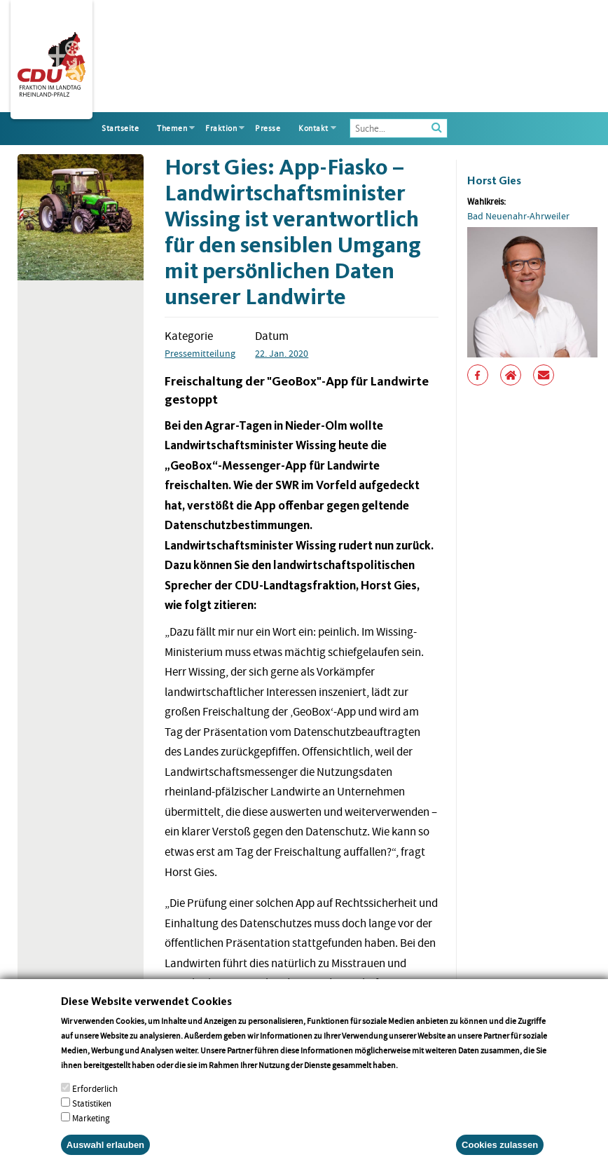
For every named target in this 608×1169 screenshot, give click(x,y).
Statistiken (91, 1122)
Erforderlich (95, 1107)
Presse (267, 128)
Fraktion (221, 128)
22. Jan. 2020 (281, 353)
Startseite (120, 128)
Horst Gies (494, 180)
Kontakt (313, 128)
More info (418, 1083)
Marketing (91, 1136)
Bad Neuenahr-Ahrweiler (518, 216)
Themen (172, 128)
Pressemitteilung (200, 353)
